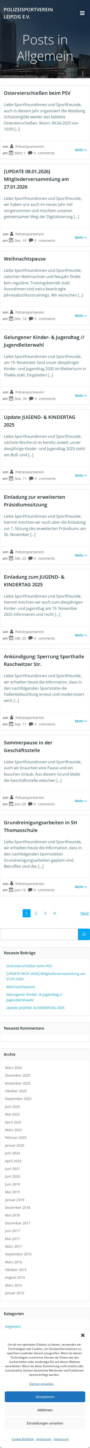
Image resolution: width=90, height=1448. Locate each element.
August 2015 (15, 1277)
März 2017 (13, 1246)
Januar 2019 (14, 1200)
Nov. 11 (18, 478)
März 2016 (13, 1262)
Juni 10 (17, 890)
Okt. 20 (17, 638)
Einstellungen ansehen (45, 1423)
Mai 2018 (12, 1215)
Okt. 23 (17, 558)
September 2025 (18, 1098)
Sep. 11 (17, 724)
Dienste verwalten (41, 1384)
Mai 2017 (12, 1238)
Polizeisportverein (26, 146)
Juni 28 (17, 804)
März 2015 (13, 1285)
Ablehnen (45, 1410)
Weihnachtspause (20, 987)
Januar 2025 (14, 1145)
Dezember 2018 (17, 1207)
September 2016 (18, 1254)
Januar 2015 (14, 1293)
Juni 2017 (12, 1230)
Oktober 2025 (16, 1091)
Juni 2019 (12, 1184)
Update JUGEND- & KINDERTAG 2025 (35, 1007)
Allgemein (13, 1326)
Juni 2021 (12, 1168)
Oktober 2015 (16, 1269)
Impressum (43, 1439)
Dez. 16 (17, 318)
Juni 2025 (12, 1106)
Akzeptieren (45, 1397)
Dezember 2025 (17, 1075)
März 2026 (13, 1067)
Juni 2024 (12, 1153)
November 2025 (17, 1083)
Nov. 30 (18, 398)
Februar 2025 (15, 1137)
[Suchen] (84, 934)
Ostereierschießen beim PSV (29, 966)
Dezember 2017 (17, 1223)
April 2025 (13, 1122)
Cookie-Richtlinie (23, 1439)
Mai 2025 (12, 1114)
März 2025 (13, 1130)
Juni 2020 (12, 1176)
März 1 (17, 153)
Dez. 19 (17, 240)
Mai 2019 (12, 1192)
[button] (82, 1335)
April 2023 (13, 1161)
